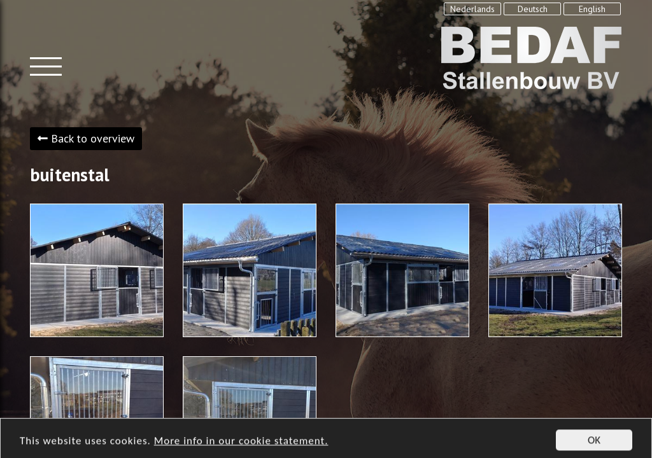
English (592, 9)
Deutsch (533, 9)
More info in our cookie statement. (241, 447)
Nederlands (472, 9)
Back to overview (86, 138)
